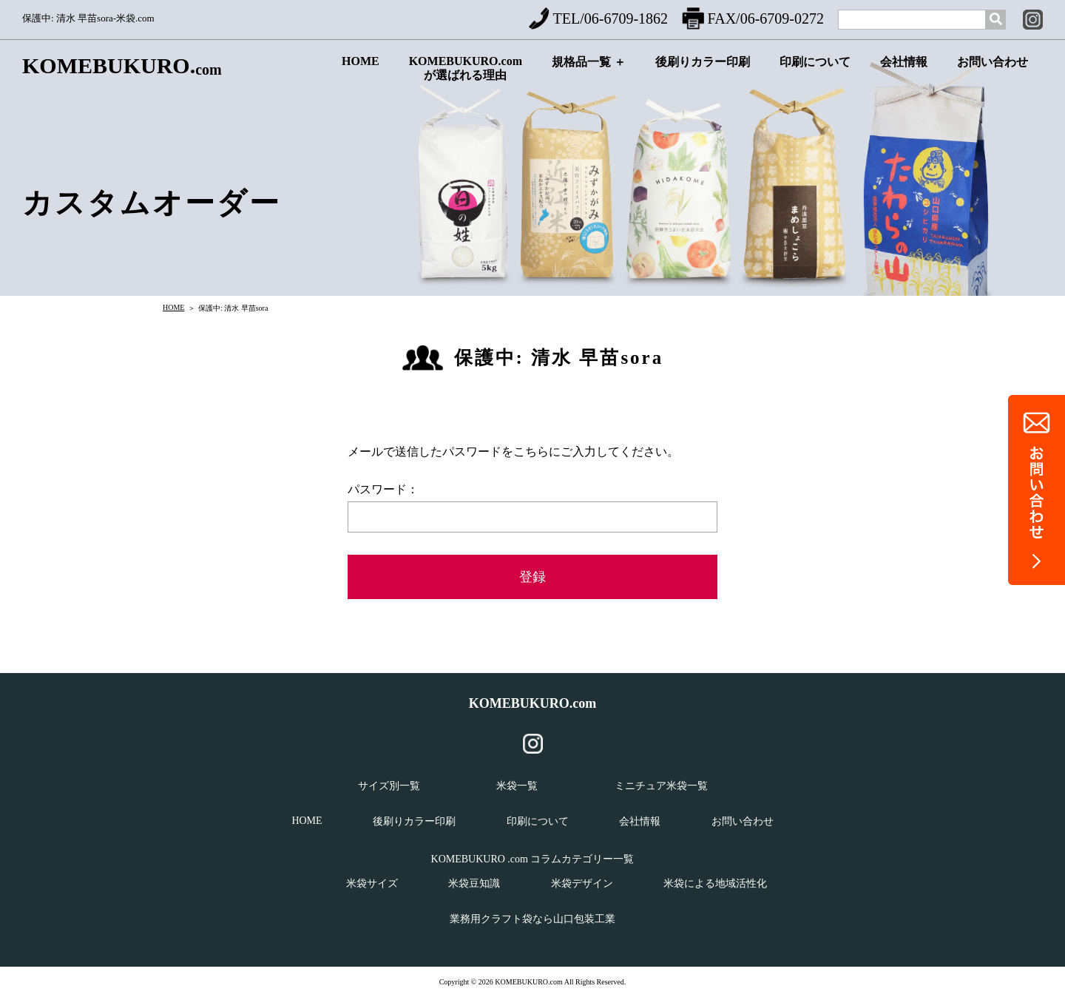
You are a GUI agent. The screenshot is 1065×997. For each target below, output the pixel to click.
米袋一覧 (517, 785)
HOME (360, 73)
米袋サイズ (372, 883)
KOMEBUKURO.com (533, 703)
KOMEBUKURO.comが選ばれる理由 (465, 72)
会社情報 (903, 74)
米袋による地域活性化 (715, 883)
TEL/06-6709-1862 (598, 18)
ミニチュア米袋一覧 (661, 785)
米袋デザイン (582, 883)
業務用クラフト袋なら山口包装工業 (532, 919)
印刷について (815, 74)
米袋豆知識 (474, 883)
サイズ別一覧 (389, 785)
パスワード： (383, 489)
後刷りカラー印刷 (702, 74)
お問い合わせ (992, 74)
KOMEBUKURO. (122, 66)
